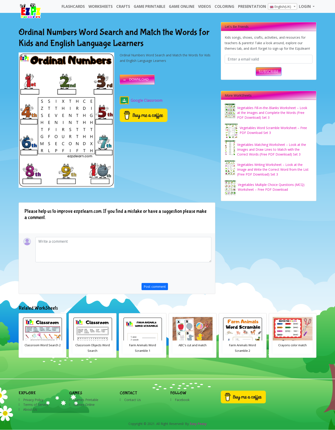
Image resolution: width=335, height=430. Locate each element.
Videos (204, 6)
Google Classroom (141, 100)
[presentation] (176, 274)
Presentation (252, 6)
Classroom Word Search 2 (92, 345)
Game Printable (149, 6)
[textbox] (282, 6)
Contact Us (132, 400)
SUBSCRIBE (268, 71)
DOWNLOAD (139, 79)
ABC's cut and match (242, 345)
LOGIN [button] (305, 6)
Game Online (181, 6)
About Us (30, 409)
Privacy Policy (33, 400)
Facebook (182, 400)
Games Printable (86, 400)
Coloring (224, 6)
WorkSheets (100, 6)
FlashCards (73, 6)
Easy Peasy (198, 423)
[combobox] (282, 6)
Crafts (123, 6)
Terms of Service (35, 404)
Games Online (84, 404)
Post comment (155, 286)
